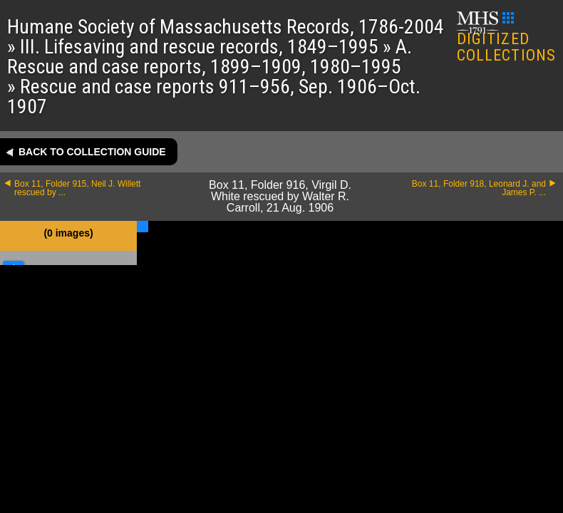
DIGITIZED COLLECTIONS (506, 38)
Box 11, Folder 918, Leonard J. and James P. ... (479, 188)
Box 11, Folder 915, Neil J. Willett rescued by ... (77, 188)
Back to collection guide (92, 151)
